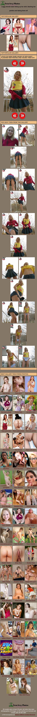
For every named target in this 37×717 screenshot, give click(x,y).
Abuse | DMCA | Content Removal (25, 714)
